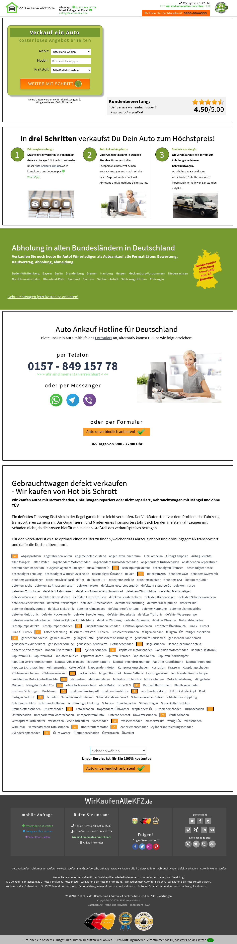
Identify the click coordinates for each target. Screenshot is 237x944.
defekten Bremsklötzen (54, 597)
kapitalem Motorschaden (136, 650)
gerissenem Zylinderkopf (28, 644)
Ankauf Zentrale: (85, 826)
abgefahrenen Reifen (58, 556)
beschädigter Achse (200, 568)
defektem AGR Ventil (204, 574)
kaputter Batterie (98, 662)
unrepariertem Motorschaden (54, 715)
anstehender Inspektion (28, 568)
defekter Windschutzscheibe (31, 620)
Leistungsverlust (157, 673)
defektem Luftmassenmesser (54, 585)
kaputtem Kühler (66, 656)
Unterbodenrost (119, 715)
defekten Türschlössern (96, 603)
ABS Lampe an (153, 556)
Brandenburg (79, 273)
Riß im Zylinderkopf (183, 691)
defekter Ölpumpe (136, 620)
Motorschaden (154, 679)
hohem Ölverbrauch (58, 650)
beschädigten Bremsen (168, 568)
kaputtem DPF (21, 656)
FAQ (147, 905)
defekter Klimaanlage (91, 609)
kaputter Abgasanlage (69, 662)
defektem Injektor (149, 580)
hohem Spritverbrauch (27, 650)
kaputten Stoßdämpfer (173, 656)
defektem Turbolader (26, 591)
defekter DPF (188, 603)
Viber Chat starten (39, 837)
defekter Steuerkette (121, 614)
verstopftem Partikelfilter (28, 721)
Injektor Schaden (95, 650)
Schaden (52, 697)
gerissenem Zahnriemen (184, 638)
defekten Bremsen (24, 597)
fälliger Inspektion (198, 632)
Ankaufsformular (93, 842)
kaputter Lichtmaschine (27, 667)
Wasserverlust (154, 721)
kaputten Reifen (144, 656)
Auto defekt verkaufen (213, 868)
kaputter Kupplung (198, 662)
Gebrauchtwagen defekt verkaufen (177, 868)
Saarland (78, 279)
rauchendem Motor (154, 691)
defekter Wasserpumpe (181, 614)
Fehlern (103, 632)
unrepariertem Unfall (91, 715)
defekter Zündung (109, 620)
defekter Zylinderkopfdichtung (73, 620)
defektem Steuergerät (156, 585)
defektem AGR (178, 574)
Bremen (96, 273)
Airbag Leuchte (201, 556)
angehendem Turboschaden (160, 562)
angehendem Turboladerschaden (115, 562)
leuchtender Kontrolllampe (189, 673)
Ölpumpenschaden (86, 733)
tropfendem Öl (142, 709)
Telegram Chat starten (39, 831)
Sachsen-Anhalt (112, 279)
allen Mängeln (21, 562)
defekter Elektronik (61, 609)
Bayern (51, 273)
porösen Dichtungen (25, 691)
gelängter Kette (83, 638)
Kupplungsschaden (196, 667)
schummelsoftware (52, 703)
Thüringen (161, 279)
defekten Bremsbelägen (175, 591)
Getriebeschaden (121, 644)
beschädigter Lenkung (27, 574)
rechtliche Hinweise (116, 905)
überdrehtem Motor (94, 727)
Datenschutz (95, 905)
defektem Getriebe (121, 580)
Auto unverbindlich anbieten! (115, 443)
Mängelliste (202, 679)
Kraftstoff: (41, 69)
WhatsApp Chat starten (39, 826)
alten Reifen (41, 562)
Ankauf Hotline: (82, 831)
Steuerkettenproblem (175, 703)
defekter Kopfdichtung (123, 609)
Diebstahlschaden (191, 620)
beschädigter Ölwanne (107, 574)
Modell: (42, 60)
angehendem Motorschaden (71, 562)
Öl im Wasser (61, 733)
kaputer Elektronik (203, 650)
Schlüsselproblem (24, 703)
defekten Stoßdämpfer (62, 603)
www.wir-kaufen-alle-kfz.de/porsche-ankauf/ (83, 868)
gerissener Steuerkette (92, 644)
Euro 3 (204, 626)
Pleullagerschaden (186, 685)
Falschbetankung (55, 632)
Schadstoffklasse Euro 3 (112, 697)
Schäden (108, 703)
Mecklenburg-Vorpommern (151, 273)
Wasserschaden (131, 721)
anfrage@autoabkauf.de (73, 13)
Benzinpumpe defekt (136, 568)
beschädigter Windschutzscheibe (67, 574)
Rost (202, 691)
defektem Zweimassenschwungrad (99, 591)
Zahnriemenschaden (134, 727)
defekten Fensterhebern (125, 597)
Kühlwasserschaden (25, 673)
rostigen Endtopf (23, 697)
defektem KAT (173, 580)
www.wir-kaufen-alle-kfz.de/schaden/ (133, 868)
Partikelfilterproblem (157, 685)
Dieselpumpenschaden (57, 626)
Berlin (63, 273)
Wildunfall (19, 727)
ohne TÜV (124, 685)
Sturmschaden (53, 709)
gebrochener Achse (34, 638)
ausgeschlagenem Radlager (65, 568)
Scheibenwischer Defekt (147, 697)
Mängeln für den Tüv (40, 685)
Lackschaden (87, 673)
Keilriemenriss (56, 667)
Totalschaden (85, 709)
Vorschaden (100, 721)
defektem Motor (87, 585)
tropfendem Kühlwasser (113, 709)
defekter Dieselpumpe (162, 603)
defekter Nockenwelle (56, 614)
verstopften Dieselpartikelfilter (68, 721)
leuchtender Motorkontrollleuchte (35, 679)
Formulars (103, 348)
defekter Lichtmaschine (185, 609)
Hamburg (111, 273)
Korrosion (158, 667)
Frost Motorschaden (125, 632)
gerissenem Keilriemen (150, 638)
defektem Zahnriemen (58, 591)
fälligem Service (152, 632)
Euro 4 (16, 632)
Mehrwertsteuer (99, 679)
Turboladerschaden (168, 709)
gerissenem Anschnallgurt (114, 638)
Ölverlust (128, 733)
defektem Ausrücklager (27, 580)
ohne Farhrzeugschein (81, 685)
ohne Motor (107, 685)
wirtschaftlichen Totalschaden (49, 727)
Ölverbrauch (110, 733)
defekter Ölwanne (164, 620)
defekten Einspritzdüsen (89, 597)
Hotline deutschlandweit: (176, 13)
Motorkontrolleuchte (127, 679)
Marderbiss (78, 679)
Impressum (136, 905)
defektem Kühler (196, 580)
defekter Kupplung (154, 609)
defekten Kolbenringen (160, 597)
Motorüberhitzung (179, 679)
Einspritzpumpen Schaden (102, 626)
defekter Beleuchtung (129, 603)
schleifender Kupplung (181, 697)
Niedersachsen (183, 273)
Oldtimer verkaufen (43, 868)
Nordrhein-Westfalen (30, 279)
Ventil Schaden (179, 715)
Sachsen (93, 279)
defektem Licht (22, 585)
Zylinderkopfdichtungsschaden (172, 727)
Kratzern (174, 667)
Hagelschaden (155, 644)
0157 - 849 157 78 (86, 7)
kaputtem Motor (92, 656)
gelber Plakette (60, 638)
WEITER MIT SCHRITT (55, 83)
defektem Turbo (184, 585)
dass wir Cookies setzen (190, 940)
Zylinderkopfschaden (26, 733)
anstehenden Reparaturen (199, 562)
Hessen (125, 273)
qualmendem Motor (115, 691)
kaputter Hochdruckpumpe (131, 662)
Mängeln (17, 685)
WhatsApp (33, 188)
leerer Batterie (133, 673)
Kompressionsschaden (133, 667)
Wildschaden (193, 721)
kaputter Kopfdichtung (168, 662)
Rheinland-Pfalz (58, 279)
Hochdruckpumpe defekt (184, 644)
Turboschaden (194, 709)
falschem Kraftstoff (82, 632)
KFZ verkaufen (21, 868)
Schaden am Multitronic (77, 697)
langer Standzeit (110, 673)
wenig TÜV (174, 721)
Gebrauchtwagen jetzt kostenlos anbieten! (47, 296)
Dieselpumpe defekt (25, 626)
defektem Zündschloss (141, 591)
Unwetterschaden (145, 715)
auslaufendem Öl (98, 568)
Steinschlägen (148, 703)
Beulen (129, 574)
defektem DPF (96, 580)
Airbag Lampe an (177, 556)
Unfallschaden (21, 715)
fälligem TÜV (174, 632)
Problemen (49, 691)
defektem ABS (156, 574)
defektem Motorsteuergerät (119, 585)
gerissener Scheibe (61, 644)
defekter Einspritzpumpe (28, 609)
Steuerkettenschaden (26, 709)
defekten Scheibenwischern (197, 597)
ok (210, 940)
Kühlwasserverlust (54, 673)
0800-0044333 (103, 826)
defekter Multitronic (25, 614)
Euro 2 (193, 626)
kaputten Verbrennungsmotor (32, 662)
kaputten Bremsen (118, 656)
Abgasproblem (31, 556)
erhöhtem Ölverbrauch (170, 626)
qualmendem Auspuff (84, 691)
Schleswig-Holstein (138, 279)
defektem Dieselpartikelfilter (65, 580)
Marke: (44, 51)
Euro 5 (27, 632)
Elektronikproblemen (137, 626)
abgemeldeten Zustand (90, 556)
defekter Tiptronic (150, 614)
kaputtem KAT (43, 656)
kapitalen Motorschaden (172, 650)
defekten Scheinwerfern (28, 603)
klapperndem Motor (101, 667)
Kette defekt (77, 667)
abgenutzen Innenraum (125, 556)
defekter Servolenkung (89, 614)
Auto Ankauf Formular (48, 177)
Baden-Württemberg (30, 273)
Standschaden (126, 703)
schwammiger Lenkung (83, 703)
